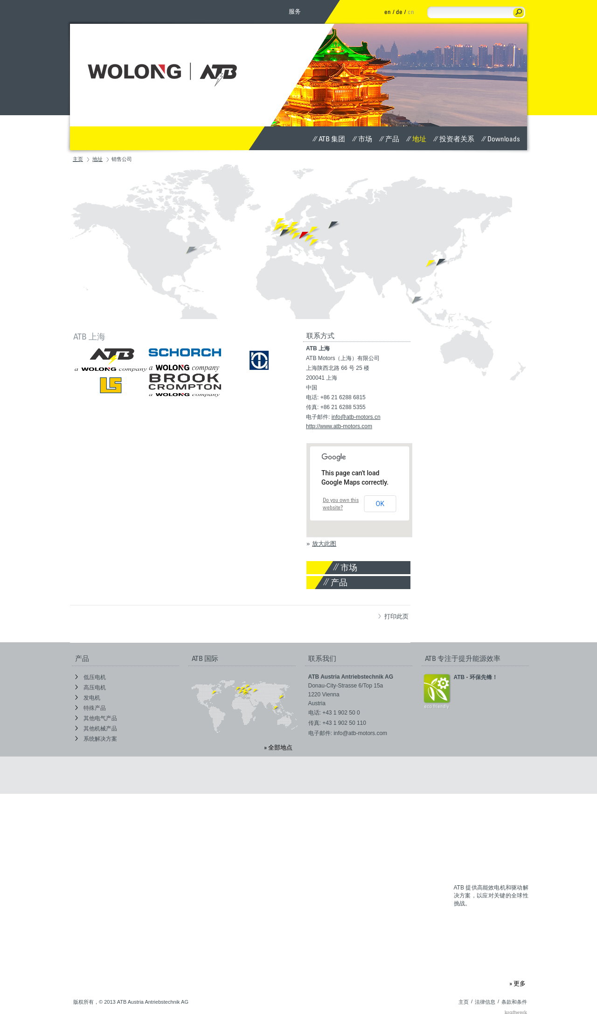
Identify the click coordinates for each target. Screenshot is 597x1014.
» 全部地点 (278, 747)
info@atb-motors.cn (356, 417)
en (387, 11)
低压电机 (90, 677)
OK (380, 503)
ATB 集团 (328, 138)
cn (411, 11)
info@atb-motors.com (360, 733)
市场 (362, 138)
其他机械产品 (96, 728)
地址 (416, 138)
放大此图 (324, 543)
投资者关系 (453, 138)
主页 (78, 159)
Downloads (500, 138)
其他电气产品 (96, 718)
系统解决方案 (96, 739)
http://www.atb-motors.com (339, 426)
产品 (389, 138)
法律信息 (485, 1002)
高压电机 (90, 687)
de (399, 11)
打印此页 (393, 616)
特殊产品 (90, 708)
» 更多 (517, 983)
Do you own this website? (341, 503)
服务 (295, 11)
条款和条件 (514, 1002)
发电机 (87, 698)
